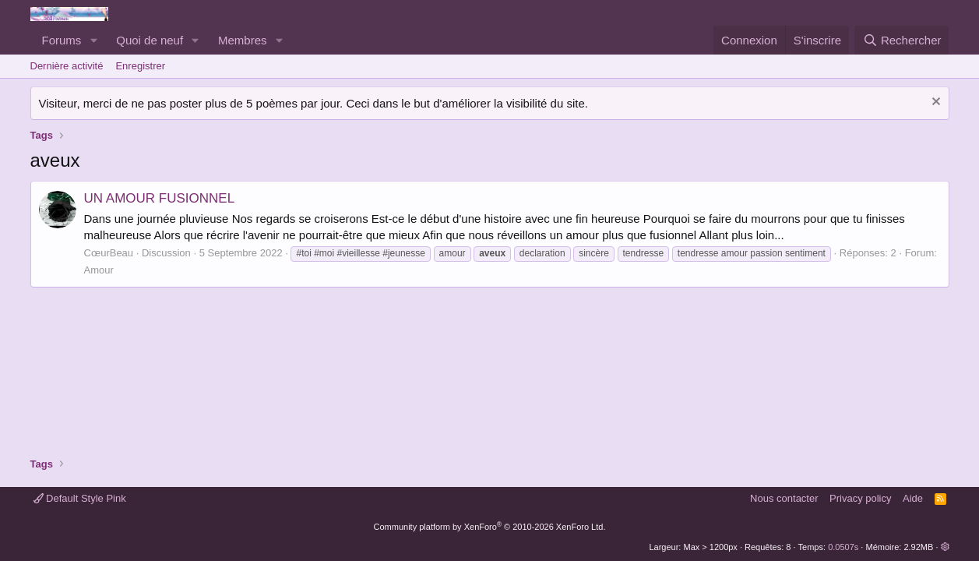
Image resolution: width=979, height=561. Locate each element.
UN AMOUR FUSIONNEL (159, 198)
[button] (93, 40)
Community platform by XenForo (490, 526)
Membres (242, 40)
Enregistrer (140, 66)
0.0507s (843, 547)
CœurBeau (109, 253)
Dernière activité (67, 66)
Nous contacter (784, 498)
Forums (62, 40)
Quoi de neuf (149, 40)
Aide (913, 498)
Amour (99, 270)
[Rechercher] (901, 40)
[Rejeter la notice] (934, 103)
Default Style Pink (79, 498)
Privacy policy (860, 498)
